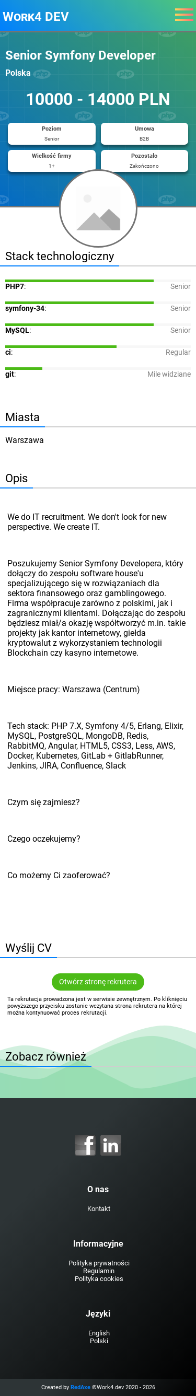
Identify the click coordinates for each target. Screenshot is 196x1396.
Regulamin (98, 1271)
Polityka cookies (99, 1279)
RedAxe (80, 1387)
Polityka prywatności (99, 1263)
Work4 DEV (36, 16)
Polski (99, 1341)
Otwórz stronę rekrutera (98, 982)
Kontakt (98, 1209)
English (99, 1333)
